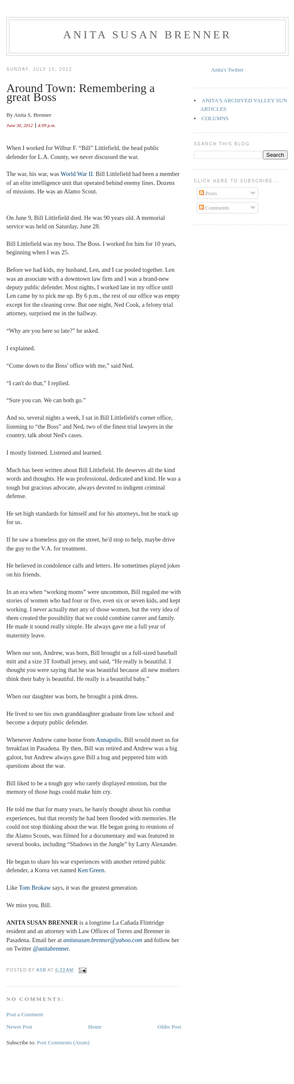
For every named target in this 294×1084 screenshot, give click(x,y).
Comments (214, 208)
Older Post (169, 1026)
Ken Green (91, 870)
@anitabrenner (51, 948)
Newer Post (19, 1026)
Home (95, 1026)
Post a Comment (24, 1014)
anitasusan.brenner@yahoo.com (102, 940)
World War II (76, 173)
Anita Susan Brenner (147, 35)
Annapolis (108, 739)
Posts (208, 193)
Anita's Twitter (227, 69)
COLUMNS (215, 118)
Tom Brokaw (35, 887)
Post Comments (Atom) (63, 1042)
